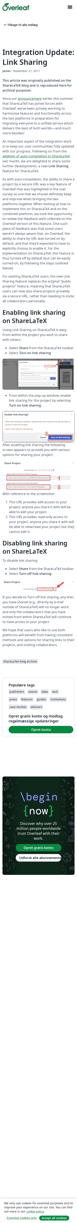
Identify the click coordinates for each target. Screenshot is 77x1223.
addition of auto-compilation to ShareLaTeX (36, 156)
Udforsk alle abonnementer (40, 858)
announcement (30, 98)
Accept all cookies (54, 1218)
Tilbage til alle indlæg (20, 25)
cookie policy (35, 1211)
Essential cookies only (22, 1218)
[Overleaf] (15, 7)
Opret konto (41, 729)
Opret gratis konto (39, 847)
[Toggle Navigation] (70, 7)
